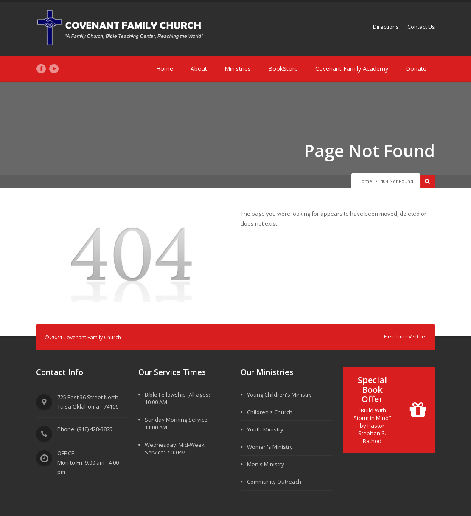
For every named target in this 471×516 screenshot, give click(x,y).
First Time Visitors (405, 336)
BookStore (283, 69)
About (199, 69)
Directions (386, 27)
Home (164, 69)
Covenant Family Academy (351, 69)
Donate (416, 69)
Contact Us (421, 27)
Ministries (237, 69)
